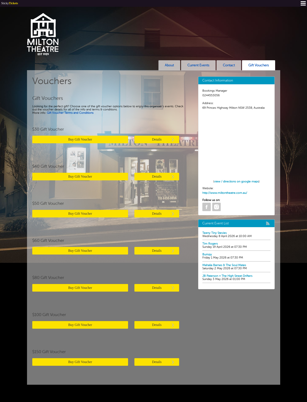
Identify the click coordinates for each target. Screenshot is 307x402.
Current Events (198, 65)
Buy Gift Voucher (80, 139)
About (169, 65)
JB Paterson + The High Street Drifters (227, 275)
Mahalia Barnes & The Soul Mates (224, 265)
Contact (229, 65)
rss (267, 223)
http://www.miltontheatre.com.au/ (224, 192)
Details (163, 139)
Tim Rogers (210, 243)
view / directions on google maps (236, 181)
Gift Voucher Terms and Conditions (70, 112)
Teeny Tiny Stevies (214, 232)
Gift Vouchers (258, 65)
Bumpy (207, 254)
